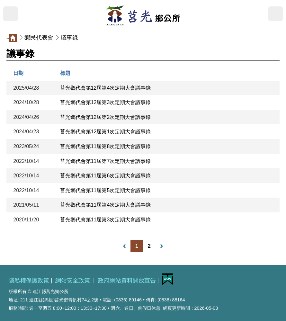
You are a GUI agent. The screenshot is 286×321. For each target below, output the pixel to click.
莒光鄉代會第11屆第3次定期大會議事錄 (105, 219)
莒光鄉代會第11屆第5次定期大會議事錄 (105, 190)
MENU (10, 13)
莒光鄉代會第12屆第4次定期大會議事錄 (105, 88)
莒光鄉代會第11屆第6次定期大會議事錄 (105, 175)
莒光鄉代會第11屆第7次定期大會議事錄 (105, 161)
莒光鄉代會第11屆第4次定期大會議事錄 (105, 205)
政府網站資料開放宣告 (127, 280)
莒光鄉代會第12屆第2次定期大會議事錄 (105, 117)
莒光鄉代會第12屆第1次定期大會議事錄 (105, 131)
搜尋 (275, 13)
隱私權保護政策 (29, 280)
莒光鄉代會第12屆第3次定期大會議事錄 (105, 102)
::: (7, 37)
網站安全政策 (73, 280)
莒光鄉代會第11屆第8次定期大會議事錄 (105, 146)
